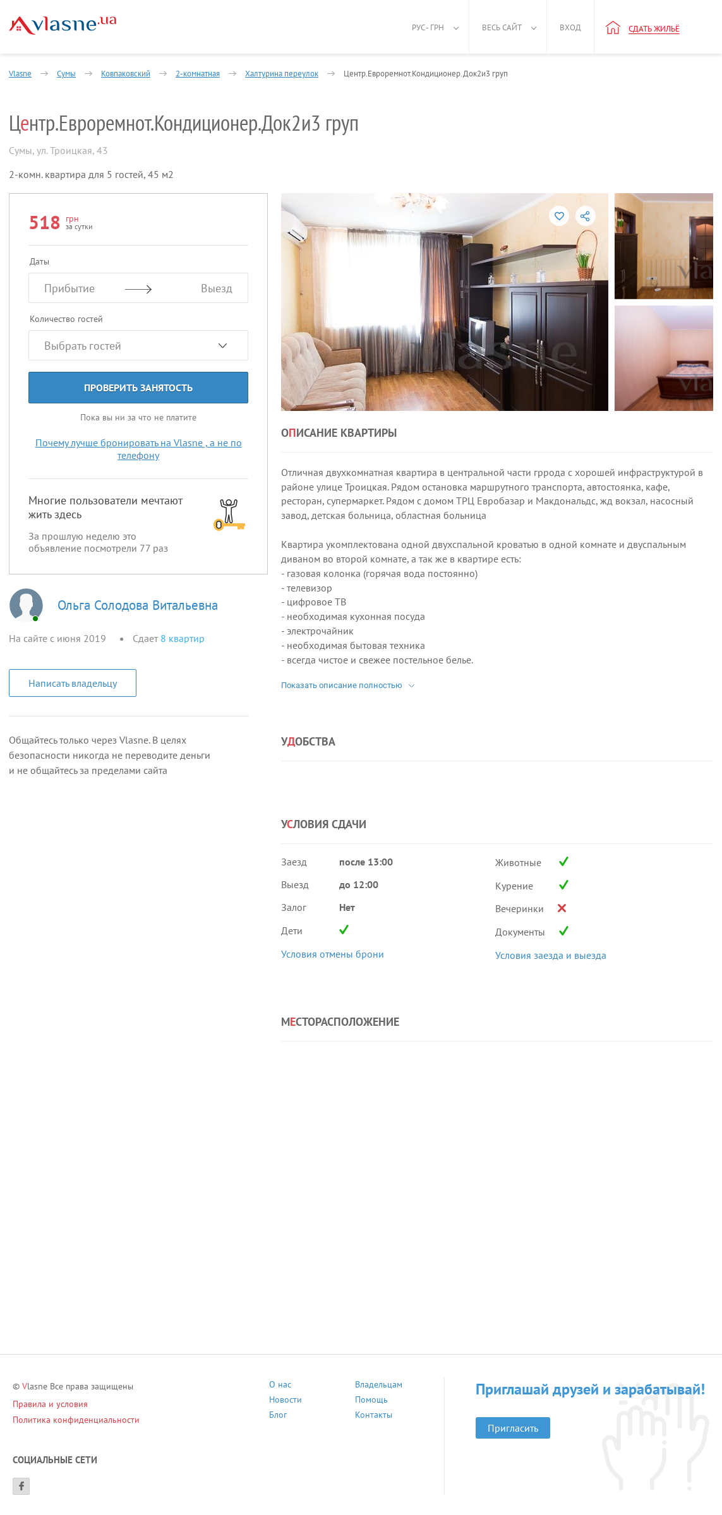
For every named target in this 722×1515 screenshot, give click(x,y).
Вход (570, 27)
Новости (285, 1401)
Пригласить (513, 1428)
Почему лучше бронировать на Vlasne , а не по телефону (138, 448)
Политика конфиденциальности (76, 1420)
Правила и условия (50, 1404)
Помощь (371, 1401)
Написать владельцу (72, 683)
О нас (280, 1386)
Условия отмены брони (332, 954)
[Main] (62, 25)
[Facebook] (21, 1486)
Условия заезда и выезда (550, 955)
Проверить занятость (138, 387)
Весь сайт (502, 27)
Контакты (373, 1416)
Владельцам (378, 1386)
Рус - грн (428, 27)
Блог (278, 1416)
